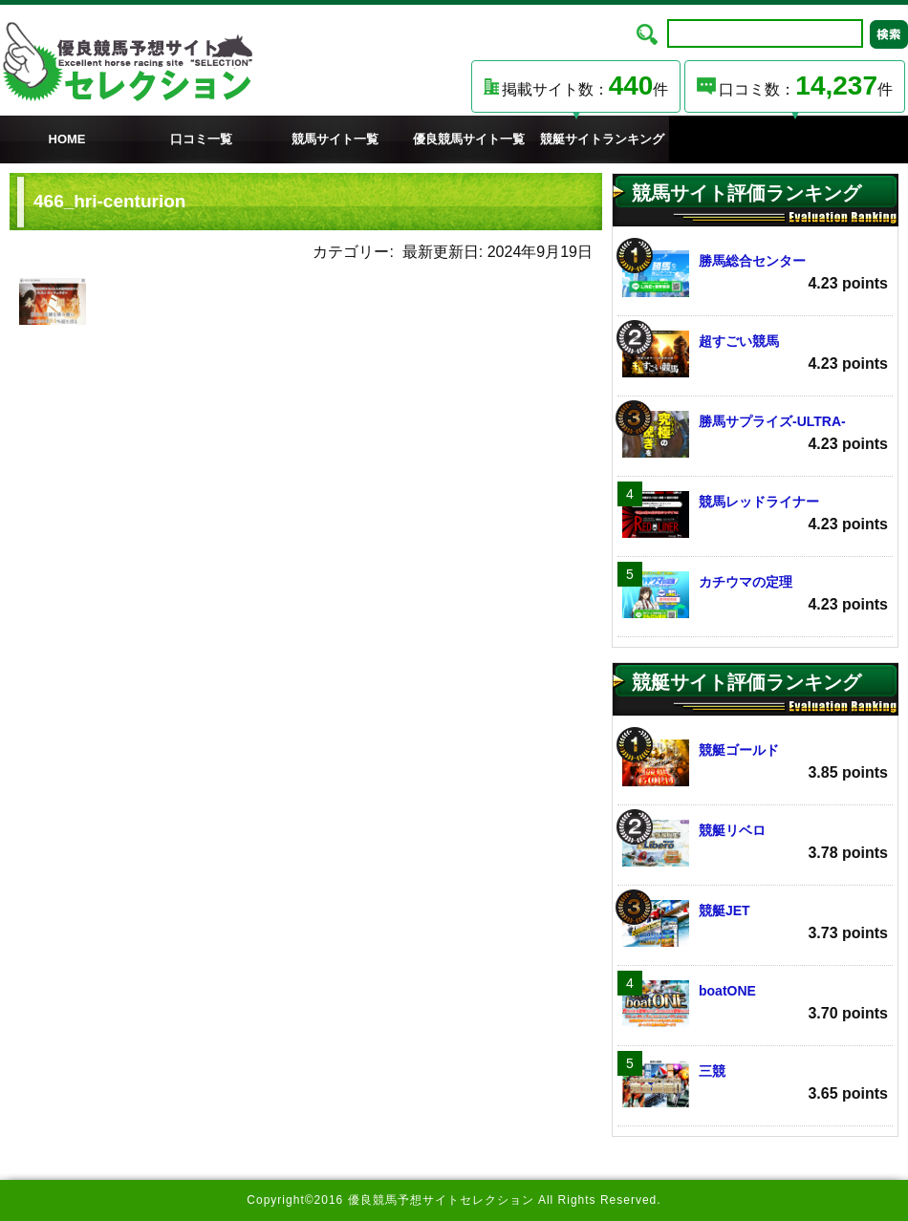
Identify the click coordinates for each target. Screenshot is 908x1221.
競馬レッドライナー (755, 514)
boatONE (755, 1003)
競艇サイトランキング (602, 139)
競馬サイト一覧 (335, 139)
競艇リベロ (755, 843)
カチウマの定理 (755, 594)
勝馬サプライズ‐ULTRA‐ (755, 434)
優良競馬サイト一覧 (469, 139)
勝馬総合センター (755, 273)
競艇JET (755, 923)
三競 (755, 1083)
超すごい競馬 (755, 354)
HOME (67, 139)
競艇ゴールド (755, 762)
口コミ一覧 (201, 139)
